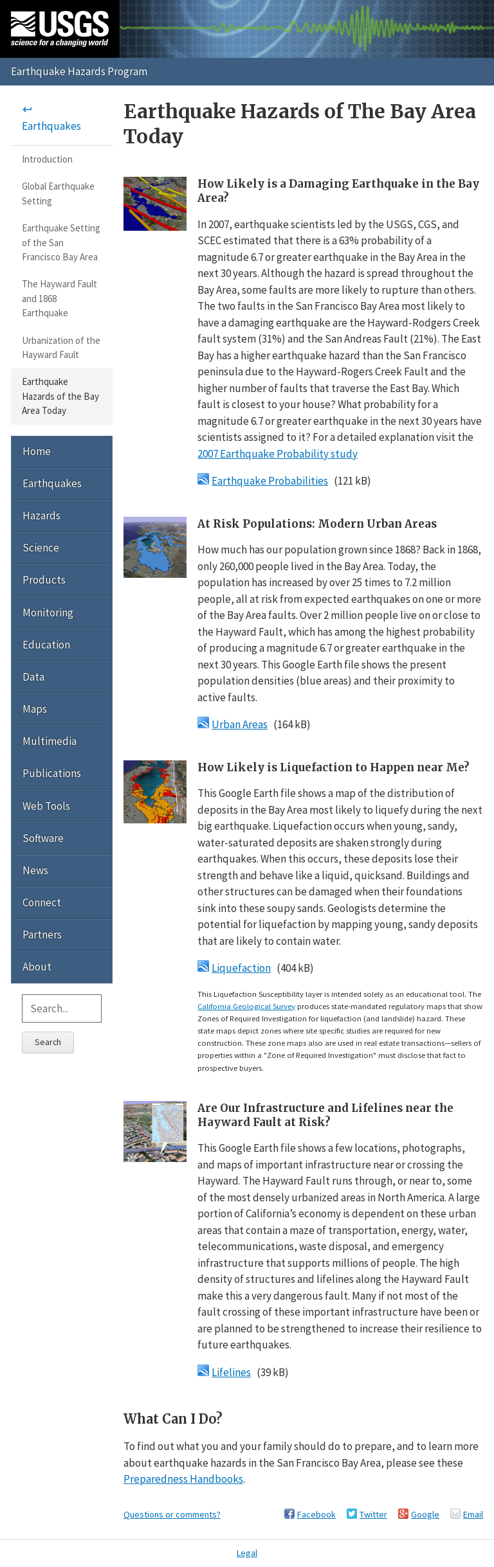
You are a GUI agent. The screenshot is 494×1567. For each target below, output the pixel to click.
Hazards (41, 515)
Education (46, 645)
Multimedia (50, 741)
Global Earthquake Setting (58, 193)
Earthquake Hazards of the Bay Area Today (60, 395)
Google (425, 1514)
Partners (42, 934)
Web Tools (46, 806)
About (37, 967)
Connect (42, 902)
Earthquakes (51, 126)
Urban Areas (240, 724)
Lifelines (231, 1372)
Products (44, 580)
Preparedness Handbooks (183, 1479)
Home (37, 451)
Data (33, 677)
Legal (247, 1553)
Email (473, 1514)
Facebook (316, 1514)
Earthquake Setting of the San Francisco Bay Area (61, 242)
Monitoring (48, 612)
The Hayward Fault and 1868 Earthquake (59, 298)
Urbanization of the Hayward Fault (61, 347)
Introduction (47, 159)
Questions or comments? (172, 1514)
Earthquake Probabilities (270, 481)
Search (48, 1042)
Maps (35, 709)
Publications (52, 773)
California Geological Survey (246, 1006)
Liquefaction (241, 968)
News (35, 870)
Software (43, 838)
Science (41, 548)
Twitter (373, 1514)
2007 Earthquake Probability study (277, 454)
